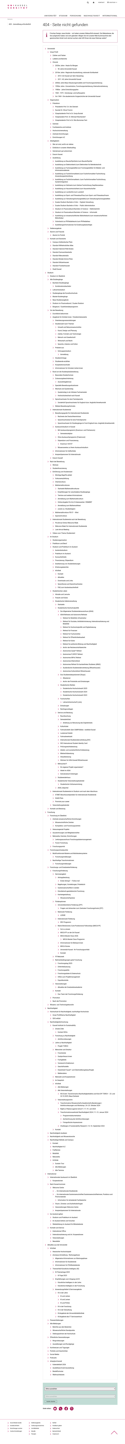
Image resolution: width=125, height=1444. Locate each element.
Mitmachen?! (62, 764)
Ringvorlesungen (58, 1341)
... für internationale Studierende (66, 1191)
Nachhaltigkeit (92, 16)
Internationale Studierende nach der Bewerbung (69, 519)
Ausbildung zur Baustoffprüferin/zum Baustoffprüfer (73, 161)
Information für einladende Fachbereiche (72, 1200)
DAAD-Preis (59, 798)
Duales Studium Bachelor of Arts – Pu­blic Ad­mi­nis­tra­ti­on (75, 205)
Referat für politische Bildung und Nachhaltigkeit (80, 644)
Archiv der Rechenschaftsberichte (74, 647)
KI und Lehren (65, 1296)
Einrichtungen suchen (16, 1428)
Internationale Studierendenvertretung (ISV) (75, 740)
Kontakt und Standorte (58, 239)
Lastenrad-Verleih (66, 733)
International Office (59, 1231)
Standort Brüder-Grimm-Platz (63, 259)
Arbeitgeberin (54, 141)
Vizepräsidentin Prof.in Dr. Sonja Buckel (69, 113)
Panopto (33, 1434)
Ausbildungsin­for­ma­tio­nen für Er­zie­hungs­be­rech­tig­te (73, 225)
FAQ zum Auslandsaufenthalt (68, 587)
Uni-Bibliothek (35, 1428)
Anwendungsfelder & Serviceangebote (68, 1289)
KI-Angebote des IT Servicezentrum (70, 1317)
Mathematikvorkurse (62, 485)
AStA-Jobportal (63, 788)
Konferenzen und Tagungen (59, 1348)
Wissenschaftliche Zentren (64, 822)
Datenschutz (56, 1428)
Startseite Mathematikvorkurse (68, 489)
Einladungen (64, 706)
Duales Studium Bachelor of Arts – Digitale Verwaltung (74, 202)
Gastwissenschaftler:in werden (68, 888)
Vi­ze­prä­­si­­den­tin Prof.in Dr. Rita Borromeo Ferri (71, 120)
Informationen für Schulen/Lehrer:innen (69, 368)
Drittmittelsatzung (64, 967)
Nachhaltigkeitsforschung (59, 1022)
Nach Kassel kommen (57, 1184)
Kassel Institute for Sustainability (64, 1025)
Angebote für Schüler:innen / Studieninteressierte (70, 317)
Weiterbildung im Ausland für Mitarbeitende (68, 1224)
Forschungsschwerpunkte (59, 850)
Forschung (75, 16)
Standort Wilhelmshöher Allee (63, 245)
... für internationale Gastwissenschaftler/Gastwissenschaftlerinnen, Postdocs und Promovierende (84, 1195)
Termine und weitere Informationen (70, 495)
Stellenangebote (55, 228)
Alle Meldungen (63, 1087)
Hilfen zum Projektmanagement (69, 977)
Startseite (10, 19)
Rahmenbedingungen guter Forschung (68, 960)
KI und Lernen (65, 1299)
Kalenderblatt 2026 (59, 1364)
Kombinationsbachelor (63, 286)
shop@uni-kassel (56, 1361)
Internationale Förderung (66, 919)
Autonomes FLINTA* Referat (73, 654)
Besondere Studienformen (64, 375)
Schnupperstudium (64, 351)
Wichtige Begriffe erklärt (63, 475)
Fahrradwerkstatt (66, 736)
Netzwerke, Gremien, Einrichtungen (65, 836)
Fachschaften (65, 699)
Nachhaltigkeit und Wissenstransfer (62, 1136)
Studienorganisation (60, 540)
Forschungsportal (59, 846)
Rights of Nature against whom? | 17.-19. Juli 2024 (78, 1109)
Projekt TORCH (63, 1046)
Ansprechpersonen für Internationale (68, 454)
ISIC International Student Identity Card (73, 743)
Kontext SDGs (62, 1032)
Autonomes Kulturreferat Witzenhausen (76, 671)
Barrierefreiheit (56, 1431)
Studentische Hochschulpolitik (68, 608)
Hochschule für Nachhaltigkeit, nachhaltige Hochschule (69, 1012)
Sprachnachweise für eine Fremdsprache (72, 420)
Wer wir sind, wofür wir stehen (63, 144)
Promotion (56, 998)
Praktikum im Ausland (63, 554)
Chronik (55, 62)
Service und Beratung (65, 713)
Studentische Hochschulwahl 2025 (75, 688)
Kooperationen (58, 1181)
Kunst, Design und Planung (67, 331)
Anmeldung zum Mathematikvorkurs (70, 499)
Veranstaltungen (61, 984)
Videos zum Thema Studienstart (64, 533)
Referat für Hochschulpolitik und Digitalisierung (79, 627)
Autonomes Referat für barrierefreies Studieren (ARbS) (82, 664)
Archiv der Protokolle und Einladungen (76, 681)
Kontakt (101, 2)
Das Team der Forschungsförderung (70, 994)
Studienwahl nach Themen (64, 324)
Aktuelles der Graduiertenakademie (70, 987)
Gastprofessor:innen (65, 1056)
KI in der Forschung (64, 1306)
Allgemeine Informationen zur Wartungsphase (71, 1258)
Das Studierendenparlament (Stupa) (72, 675)
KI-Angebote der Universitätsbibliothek (71, 1313)
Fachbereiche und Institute (62, 127)
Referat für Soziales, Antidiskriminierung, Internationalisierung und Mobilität (86, 622)
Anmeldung (64, 354)
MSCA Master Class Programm (74, 939)
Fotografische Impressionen (72, 1122)
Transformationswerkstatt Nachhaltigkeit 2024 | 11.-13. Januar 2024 (84, 1112)
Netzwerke (56, 1157)
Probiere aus (59, 348)
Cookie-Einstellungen (16, 1431)
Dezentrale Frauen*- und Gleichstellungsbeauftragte (76, 1070)
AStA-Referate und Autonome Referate (73, 615)
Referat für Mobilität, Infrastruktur (74, 618)
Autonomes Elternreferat (71, 661)
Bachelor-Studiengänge (61, 283)
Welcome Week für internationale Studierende (71, 526)
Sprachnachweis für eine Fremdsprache (69, 399)
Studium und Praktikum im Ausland (65, 547)
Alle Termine (59, 1170)
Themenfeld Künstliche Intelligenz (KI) (66, 1269)
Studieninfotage (60, 358)
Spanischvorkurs (61, 516)
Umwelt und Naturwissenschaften (69, 327)
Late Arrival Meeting (62, 530)
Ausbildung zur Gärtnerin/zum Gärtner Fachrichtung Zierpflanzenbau (79, 185)
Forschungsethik (63, 970)
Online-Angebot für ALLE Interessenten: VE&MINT (75, 502)
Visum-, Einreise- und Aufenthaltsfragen (69, 1204)
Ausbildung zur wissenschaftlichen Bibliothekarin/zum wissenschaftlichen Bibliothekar (81, 217)
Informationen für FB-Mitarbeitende (67, 1265)
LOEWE (62, 915)
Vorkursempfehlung (62, 478)
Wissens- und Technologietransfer (62, 1005)
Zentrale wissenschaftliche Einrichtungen (67, 819)
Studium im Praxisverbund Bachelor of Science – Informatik (76, 212)
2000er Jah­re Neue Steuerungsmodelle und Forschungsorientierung (78, 83)
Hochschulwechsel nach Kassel (69, 396)
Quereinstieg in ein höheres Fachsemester (72, 392)
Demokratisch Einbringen (69, 774)
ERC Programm (65, 922)
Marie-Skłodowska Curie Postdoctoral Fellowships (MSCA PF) (79, 926)
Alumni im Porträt (59, 235)
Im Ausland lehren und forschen (64, 1221)
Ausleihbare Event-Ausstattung (63, 1368)
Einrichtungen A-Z (59, 137)
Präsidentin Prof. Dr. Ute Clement (66, 107)
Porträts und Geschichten (59, 1351)
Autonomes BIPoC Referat (72, 658)
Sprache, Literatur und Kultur (68, 344)
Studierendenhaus (64, 777)
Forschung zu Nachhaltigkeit (65, 1036)
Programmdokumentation (72, 1116)
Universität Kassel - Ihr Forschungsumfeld (74, 950)
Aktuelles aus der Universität (57, 1245)
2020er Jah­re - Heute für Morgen (66, 65)
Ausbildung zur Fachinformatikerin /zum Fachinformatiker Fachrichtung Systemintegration (80, 181)
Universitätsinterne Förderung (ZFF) (70, 905)
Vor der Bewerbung (56, 310)
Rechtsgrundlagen (66, 709)
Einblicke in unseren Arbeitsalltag (64, 148)
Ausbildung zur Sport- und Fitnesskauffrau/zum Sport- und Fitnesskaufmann (82, 195)
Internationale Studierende (62, 410)
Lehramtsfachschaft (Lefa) (72, 702)
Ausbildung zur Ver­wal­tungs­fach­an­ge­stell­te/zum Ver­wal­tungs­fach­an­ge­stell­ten (82, 199)
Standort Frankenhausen (61, 266)
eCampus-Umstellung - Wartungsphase (66, 1255)
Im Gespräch (59, 1080)
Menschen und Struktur (63, 1050)
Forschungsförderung (60, 871)
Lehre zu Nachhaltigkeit (63, 1043)
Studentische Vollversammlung (71, 784)
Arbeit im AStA (65, 770)
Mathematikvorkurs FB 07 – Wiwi (66, 512)
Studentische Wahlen (67, 685)
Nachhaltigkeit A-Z (59, 1147)
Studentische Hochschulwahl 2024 (75, 692)
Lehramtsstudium (59, 290)
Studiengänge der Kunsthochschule (65, 293)
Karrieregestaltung (64, 895)
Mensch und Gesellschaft (66, 337)
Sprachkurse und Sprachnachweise (70, 584)
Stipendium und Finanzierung (68, 440)
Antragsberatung (63, 877)
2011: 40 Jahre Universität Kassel (69, 79)
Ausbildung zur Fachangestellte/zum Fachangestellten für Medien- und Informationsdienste (80, 169)
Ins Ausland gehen (56, 1214)
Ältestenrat (66, 678)
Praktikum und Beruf (60, 543)
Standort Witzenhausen (61, 262)
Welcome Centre (58, 1188)
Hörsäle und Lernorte (62, 594)
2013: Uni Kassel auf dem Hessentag (70, 76)
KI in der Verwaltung (65, 1310)
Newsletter (56, 1241)
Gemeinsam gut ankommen (62, 151)
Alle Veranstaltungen (65, 1090)
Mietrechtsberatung (67, 753)
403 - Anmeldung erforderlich (20, 24)
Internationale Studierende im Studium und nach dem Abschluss (75, 791)
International (109, 16)
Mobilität (56, 1153)
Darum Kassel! (58, 458)
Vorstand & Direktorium (66, 1063)
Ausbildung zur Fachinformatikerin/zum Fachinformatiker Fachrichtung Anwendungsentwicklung (80, 175)
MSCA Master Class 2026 (69, 936)
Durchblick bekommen (60, 314)
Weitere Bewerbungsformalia (65, 406)
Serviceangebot (60, 874)
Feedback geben (57, 1425)
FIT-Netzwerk (59, 957)
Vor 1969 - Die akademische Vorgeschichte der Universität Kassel (77, 96)
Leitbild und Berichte (60, 59)
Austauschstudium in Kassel (65, 427)
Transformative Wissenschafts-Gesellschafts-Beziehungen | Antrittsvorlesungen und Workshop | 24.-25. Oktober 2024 (81, 1104)
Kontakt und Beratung (57, 809)
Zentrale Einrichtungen (60, 134)
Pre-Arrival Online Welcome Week (66, 523)
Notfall (54, 1423)
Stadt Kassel (57, 269)
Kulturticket (64, 726)
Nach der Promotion (60, 1001)
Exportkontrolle (63, 980)
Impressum (55, 1434)
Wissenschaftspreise (67, 898)
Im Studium (54, 537)
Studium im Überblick (57, 276)
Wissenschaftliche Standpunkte (64, 1330)
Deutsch (112, 2)
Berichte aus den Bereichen (62, 1327)
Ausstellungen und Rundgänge (63, 1344)
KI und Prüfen (65, 1303)
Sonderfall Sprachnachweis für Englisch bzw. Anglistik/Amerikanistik (82, 402)
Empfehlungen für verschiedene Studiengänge (74, 492)
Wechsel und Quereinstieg (64, 389)
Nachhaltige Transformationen (63, 860)
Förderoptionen (60, 901)
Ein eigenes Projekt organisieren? (71, 767)
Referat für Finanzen (70, 630)
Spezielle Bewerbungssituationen (66, 385)
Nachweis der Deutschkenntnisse (69, 416)
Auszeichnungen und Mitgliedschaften (66, 833)
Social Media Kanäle (15, 1423)
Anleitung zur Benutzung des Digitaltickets (77, 723)
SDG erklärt (57, 1018)
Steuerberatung (65, 757)
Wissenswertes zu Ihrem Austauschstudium (73, 447)
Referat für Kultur (69, 641)
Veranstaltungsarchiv (65, 1100)
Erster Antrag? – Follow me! (70, 881)
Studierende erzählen (62, 361)
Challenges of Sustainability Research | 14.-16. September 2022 (82, 1126)
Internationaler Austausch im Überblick (63, 1177)
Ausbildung (57, 158)
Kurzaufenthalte (60, 557)
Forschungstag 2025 (65, 963)
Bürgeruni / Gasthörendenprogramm (65, 307)
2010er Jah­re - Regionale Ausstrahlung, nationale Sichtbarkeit (76, 72)
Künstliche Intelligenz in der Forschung (71, 1286)
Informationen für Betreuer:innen (71, 943)
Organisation (54, 100)
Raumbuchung (65, 716)
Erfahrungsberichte (61, 567)
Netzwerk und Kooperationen (65, 1077)
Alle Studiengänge (56, 279)
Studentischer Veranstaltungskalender (71, 781)
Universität (50, 16)
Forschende (62, 1053)
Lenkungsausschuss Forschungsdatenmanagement (73, 839)
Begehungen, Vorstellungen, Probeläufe (71, 884)
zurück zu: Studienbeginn (66, 509)
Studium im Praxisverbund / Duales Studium (68, 303)
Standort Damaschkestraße (62, 252)
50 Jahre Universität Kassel (67, 69)
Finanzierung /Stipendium (64, 560)
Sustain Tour (59, 1163)
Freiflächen (56, 1150)
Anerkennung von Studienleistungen (67, 564)
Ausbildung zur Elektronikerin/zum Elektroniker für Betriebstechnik (78, 165)
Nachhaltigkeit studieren (58, 1133)
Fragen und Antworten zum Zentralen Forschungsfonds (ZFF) (81, 908)
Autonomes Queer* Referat (72, 651)
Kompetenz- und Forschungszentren (67, 826)
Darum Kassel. (58, 154)
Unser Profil (54, 52)
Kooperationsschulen (62, 365)
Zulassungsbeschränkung (64, 378)
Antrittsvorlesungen (64, 1039)
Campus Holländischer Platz (62, 242)
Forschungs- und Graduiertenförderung (63, 867)
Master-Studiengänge (60, 297)
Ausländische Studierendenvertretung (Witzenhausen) (81, 668)
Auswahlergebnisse (64, 382)
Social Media (54, 1354)
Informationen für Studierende (65, 1262)
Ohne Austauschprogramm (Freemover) (71, 437)
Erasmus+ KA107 (66, 444)
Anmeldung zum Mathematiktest (69, 505)
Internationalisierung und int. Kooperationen (68, 1234)
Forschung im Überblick (58, 816)
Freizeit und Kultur (61, 598)
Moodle (33, 1431)
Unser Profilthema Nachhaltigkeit (64, 1015)
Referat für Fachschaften (71, 634)
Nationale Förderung (65, 912)
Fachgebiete (62, 1060)
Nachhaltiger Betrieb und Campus (61, 1140)
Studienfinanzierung (60, 468)
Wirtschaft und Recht (65, 341)
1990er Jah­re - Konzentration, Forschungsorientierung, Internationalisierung (81, 86)
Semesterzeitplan (66, 433)
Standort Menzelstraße (61, 256)
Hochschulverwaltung (60, 131)
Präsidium (56, 103)
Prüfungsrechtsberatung (68, 747)
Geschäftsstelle (63, 1066)
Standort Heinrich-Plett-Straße (63, 249)
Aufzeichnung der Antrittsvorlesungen (76, 1119)
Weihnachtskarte (58, 1375)
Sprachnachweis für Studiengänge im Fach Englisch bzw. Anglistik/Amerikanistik (86, 423)
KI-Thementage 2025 (62, 1272)
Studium (63, 16)
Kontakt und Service (57, 1228)
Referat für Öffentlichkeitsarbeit (74, 637)
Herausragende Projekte (61, 829)
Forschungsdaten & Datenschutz (69, 973)
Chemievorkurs (60, 482)
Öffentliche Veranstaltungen (60, 1337)
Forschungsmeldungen (63, 857)
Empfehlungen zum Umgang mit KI (67, 1279)
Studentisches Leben (60, 591)
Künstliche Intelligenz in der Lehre (69, 1282)
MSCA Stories (65, 946)
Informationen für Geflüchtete (65, 451)
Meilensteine (62, 1073)
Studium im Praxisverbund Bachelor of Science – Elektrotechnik (77, 209)
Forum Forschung (61, 843)
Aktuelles (61, 577)
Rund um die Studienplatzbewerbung (65, 372)
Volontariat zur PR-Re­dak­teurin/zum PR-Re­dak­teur (72, 221)
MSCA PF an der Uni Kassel (69, 932)
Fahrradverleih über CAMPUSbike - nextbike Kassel (77, 730)
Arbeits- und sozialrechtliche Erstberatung (74, 750)
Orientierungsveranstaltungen (65, 320)
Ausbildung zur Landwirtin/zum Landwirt (69, 192)
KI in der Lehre (63, 1293)
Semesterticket (65, 719)
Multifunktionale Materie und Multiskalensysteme (70, 853)
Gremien (55, 124)
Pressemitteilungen (56, 1320)
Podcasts (53, 1358)
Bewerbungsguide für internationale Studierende (72, 413)
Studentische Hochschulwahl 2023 (75, 695)
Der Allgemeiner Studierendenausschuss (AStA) (76, 611)
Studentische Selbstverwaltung (66, 601)
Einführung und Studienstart (62, 472)
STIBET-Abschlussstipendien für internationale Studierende (75, 795)
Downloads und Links (65, 581)
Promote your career (62, 801)
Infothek (58, 570)
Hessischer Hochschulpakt (62, 1252)
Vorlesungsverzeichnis (37, 1425)
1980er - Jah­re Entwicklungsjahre (66, 90)
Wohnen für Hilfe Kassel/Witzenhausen (74, 760)
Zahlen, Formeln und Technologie (69, 334)
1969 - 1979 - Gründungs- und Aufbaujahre (70, 93)
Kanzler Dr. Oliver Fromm (64, 110)
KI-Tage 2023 (62, 1275)
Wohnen (55, 465)
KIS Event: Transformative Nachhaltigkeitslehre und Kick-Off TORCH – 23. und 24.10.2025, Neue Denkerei (87, 1095)
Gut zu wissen (65, 929)
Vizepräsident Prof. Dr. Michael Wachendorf (70, 117)
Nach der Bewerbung (57, 462)
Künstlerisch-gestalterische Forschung (71, 891)
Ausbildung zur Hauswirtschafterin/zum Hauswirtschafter (75, 189)
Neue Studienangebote (60, 300)
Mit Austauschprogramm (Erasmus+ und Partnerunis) (76, 430)
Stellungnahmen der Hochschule (64, 1334)
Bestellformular (58, 1371)
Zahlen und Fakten (59, 55)
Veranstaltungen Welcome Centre (66, 1207)
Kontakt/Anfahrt (14, 1425)
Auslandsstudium (61, 550)
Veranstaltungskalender (61, 805)
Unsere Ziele (59, 1029)
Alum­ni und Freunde (57, 232)
